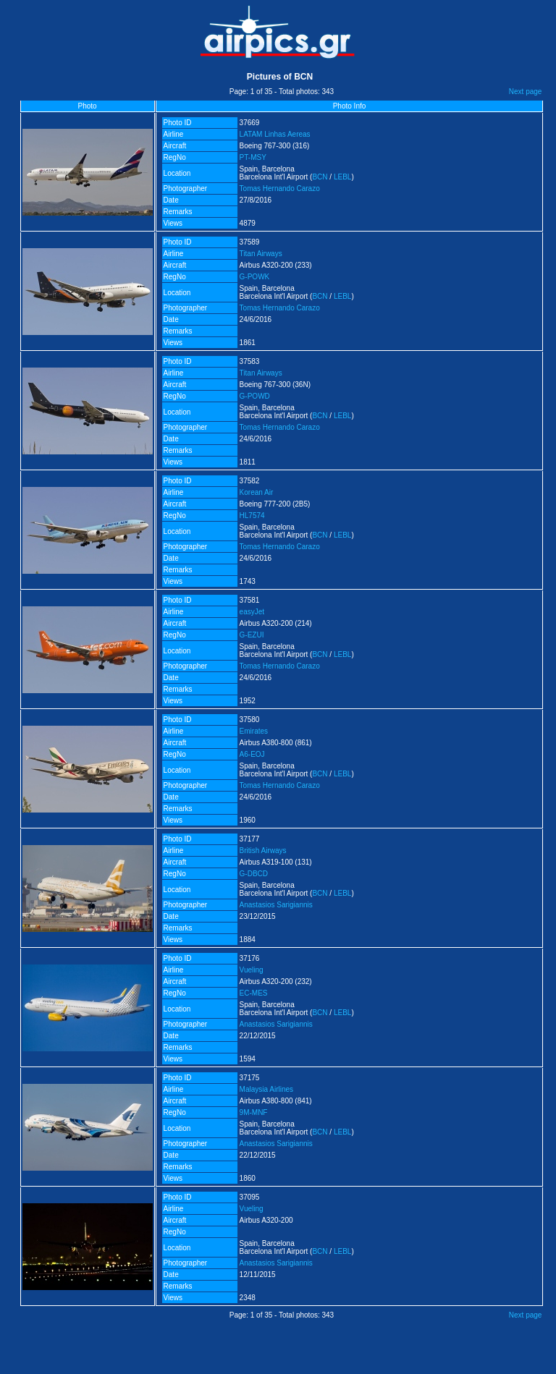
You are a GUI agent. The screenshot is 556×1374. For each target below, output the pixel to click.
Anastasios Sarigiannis (276, 905)
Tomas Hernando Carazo (280, 188)
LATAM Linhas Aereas (275, 134)
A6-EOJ (252, 754)
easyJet (252, 612)
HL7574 (252, 516)
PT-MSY (253, 157)
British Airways (263, 850)
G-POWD (255, 396)
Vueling (252, 970)
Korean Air (257, 492)
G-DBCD (254, 874)
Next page (525, 92)
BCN (319, 177)
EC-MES (254, 993)
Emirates (254, 731)
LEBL (342, 177)
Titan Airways (261, 254)
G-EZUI (252, 635)
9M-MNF (254, 1112)
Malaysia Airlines (266, 1089)
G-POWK (255, 277)
